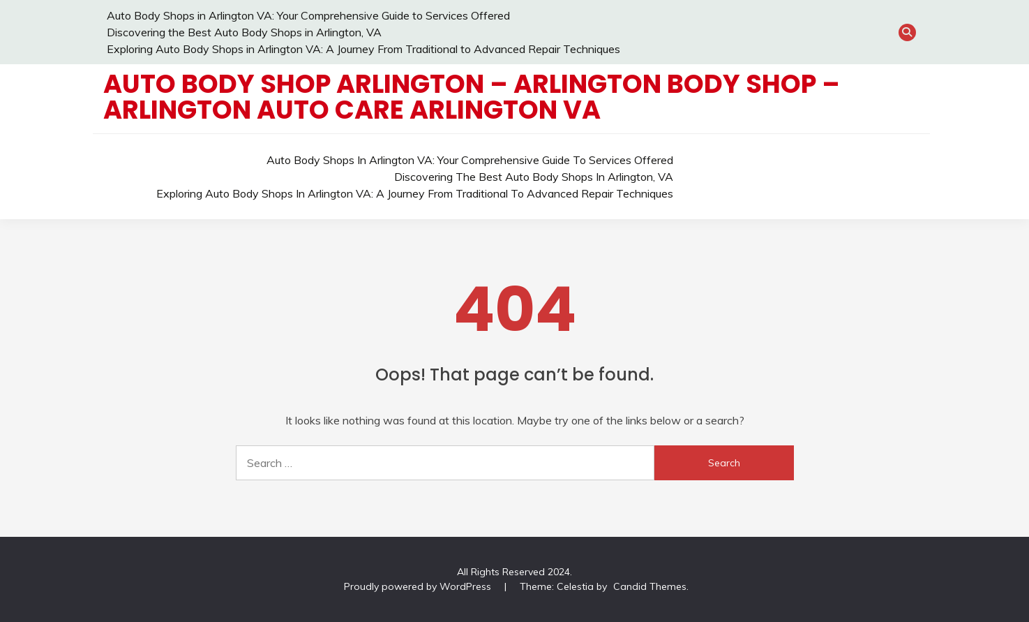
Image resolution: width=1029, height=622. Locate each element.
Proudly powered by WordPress (419, 586)
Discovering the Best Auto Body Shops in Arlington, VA (244, 32)
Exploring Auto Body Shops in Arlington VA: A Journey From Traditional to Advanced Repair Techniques (363, 49)
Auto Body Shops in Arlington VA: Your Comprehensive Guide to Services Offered (308, 15)
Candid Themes (649, 586)
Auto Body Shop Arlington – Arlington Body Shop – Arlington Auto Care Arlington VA (471, 97)
